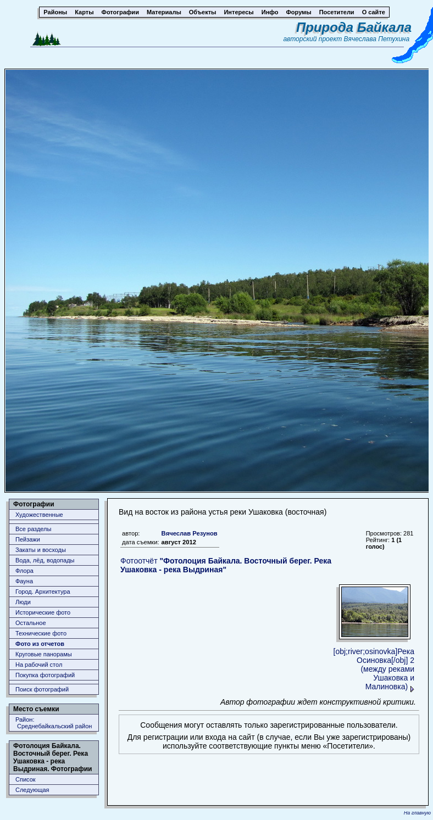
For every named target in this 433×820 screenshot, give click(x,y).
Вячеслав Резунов (190, 533)
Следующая (32, 789)
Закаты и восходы (40, 549)
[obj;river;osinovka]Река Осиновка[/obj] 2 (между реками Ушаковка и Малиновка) (374, 669)
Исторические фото (42, 612)
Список (25, 779)
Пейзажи (27, 539)
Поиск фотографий (42, 689)
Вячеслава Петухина (377, 39)
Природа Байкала (354, 27)
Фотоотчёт (225, 565)
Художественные (39, 514)
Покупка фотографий (45, 675)
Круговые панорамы (43, 654)
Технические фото (40, 633)
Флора (24, 570)
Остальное (30, 623)
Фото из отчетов (39, 643)
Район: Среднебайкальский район (53, 722)
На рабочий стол (38, 664)
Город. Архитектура (42, 591)
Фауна (24, 581)
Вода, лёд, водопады (44, 560)
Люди (23, 602)
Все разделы (33, 529)
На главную (417, 813)
